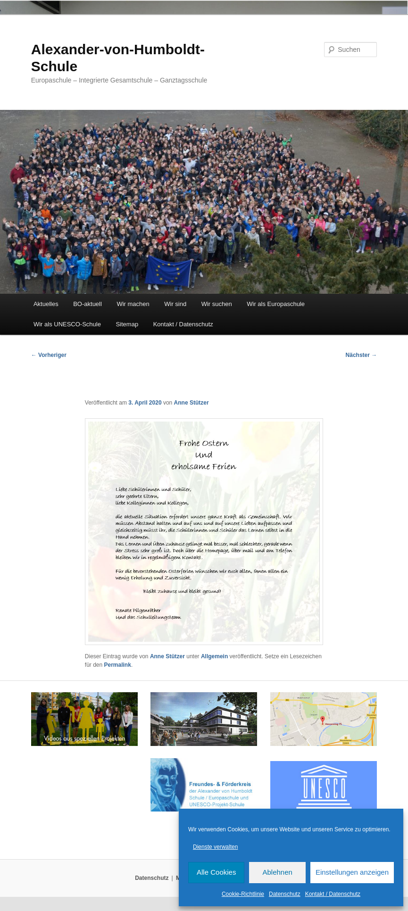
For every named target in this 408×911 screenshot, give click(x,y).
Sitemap (127, 324)
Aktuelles (45, 303)
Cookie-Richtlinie (243, 894)
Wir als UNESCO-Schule (67, 324)
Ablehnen (277, 872)
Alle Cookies (216, 872)
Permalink (117, 665)
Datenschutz (284, 894)
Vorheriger (49, 355)
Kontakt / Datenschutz (332, 894)
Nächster (361, 355)
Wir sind (175, 303)
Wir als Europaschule (276, 303)
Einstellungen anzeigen (352, 872)
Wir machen (133, 303)
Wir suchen (216, 303)
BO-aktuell (87, 303)
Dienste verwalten (215, 847)
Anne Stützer (191, 402)
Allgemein (214, 656)
